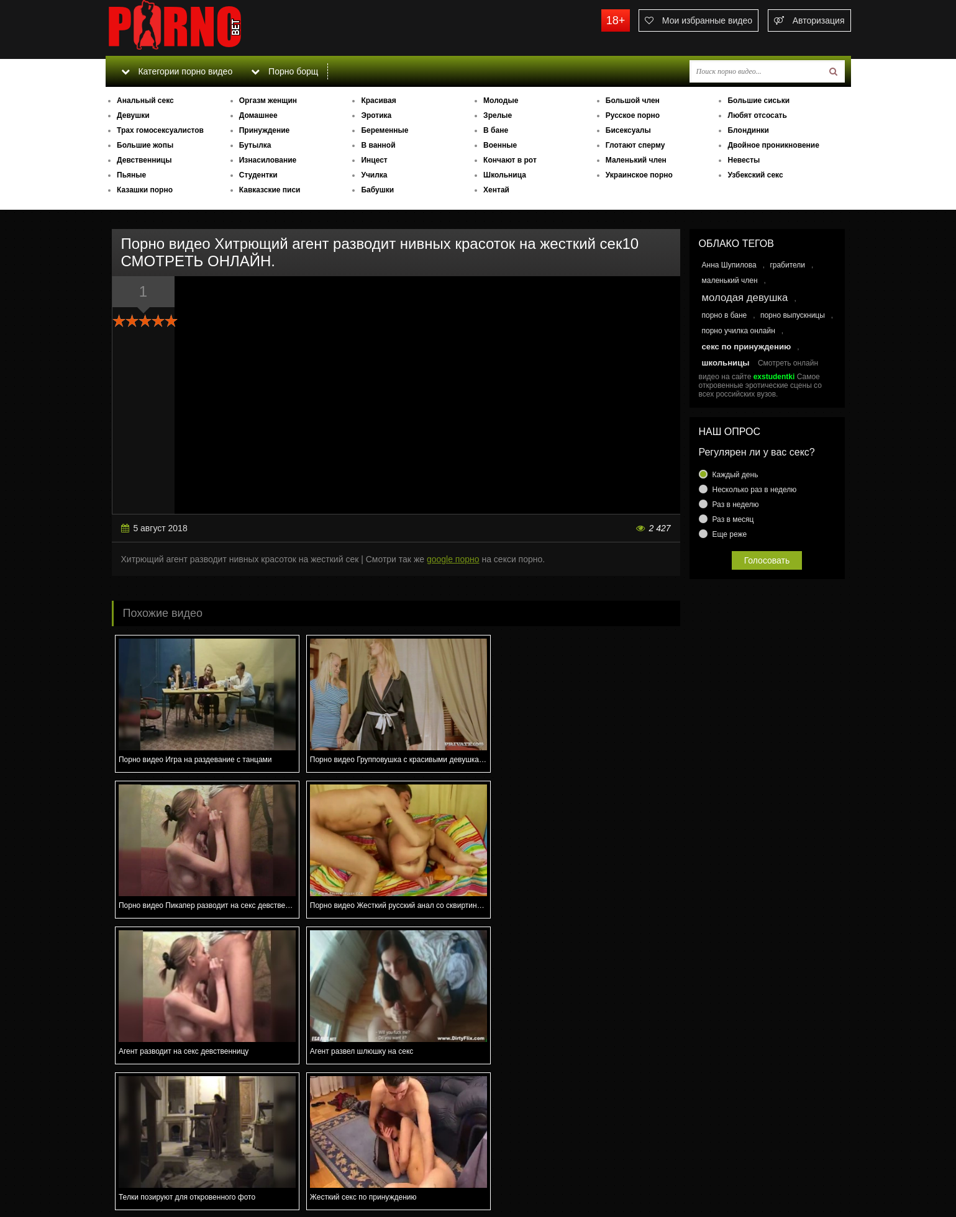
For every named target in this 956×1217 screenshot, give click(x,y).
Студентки (258, 175)
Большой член (633, 100)
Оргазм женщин (268, 100)
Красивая (378, 100)
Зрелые (497, 115)
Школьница (504, 175)
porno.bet (199, 28)
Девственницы (144, 160)
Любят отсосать (756, 115)
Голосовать (767, 560)
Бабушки (377, 190)
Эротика (376, 115)
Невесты (743, 160)
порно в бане (724, 315)
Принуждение (264, 130)
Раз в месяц (733, 519)
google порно (453, 559)
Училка (374, 175)
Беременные (384, 130)
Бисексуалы (628, 130)
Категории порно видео (176, 71)
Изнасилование (268, 160)
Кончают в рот (510, 160)
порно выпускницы (792, 315)
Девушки (133, 115)
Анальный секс (145, 100)
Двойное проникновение (773, 145)
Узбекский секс (755, 175)
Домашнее (258, 115)
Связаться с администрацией (169, 1173)
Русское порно (633, 115)
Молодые (500, 100)
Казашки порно (145, 190)
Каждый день (735, 474)
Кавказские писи (270, 190)
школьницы (726, 362)
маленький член (730, 280)
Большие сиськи (758, 100)
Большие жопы (145, 145)
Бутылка (255, 145)
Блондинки (747, 130)
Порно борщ (285, 71)
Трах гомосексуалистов (160, 130)
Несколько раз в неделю (754, 489)
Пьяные (131, 175)
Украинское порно (639, 175)
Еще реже (729, 534)
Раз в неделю (735, 504)
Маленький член (636, 160)
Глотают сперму (635, 145)
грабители (787, 265)
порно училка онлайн (738, 330)
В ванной (378, 145)
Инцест (374, 160)
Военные (500, 145)
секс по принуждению (746, 346)
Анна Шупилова (729, 265)
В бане (495, 130)
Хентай (496, 190)
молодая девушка (745, 297)
